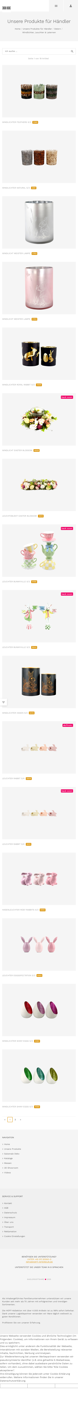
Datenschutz (10, 1212)
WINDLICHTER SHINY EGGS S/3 (21, 1041)
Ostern (57, 29)
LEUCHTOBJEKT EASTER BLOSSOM (23, 516)
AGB (6, 1208)
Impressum (9, 1217)
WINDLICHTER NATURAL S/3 (19, 188)
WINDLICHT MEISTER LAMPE (19, 253)
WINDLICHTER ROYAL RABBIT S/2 (22, 385)
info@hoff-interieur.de (39, 1262)
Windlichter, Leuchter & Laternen (39, 32)
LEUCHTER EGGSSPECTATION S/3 (22, 975)
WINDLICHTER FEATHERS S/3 (20, 122)
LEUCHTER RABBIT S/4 (17, 778)
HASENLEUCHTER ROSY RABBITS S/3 (24, 910)
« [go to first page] (4, 1119)
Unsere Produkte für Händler (37, 29)
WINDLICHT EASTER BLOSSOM (21, 450)
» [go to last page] (20, 1119)
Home (17, 29)
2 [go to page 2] (15, 1119)
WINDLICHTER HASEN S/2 (18, 713)
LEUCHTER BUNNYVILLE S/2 (19, 581)
